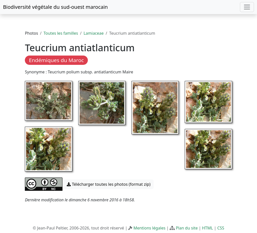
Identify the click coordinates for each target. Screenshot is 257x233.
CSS (220, 228)
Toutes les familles (61, 33)
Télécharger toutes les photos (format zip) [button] (108, 184)
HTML (207, 228)
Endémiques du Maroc (56, 60)
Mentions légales (150, 228)
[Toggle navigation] (247, 7)
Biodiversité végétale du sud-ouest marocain (55, 7)
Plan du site (187, 228)
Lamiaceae (94, 33)
